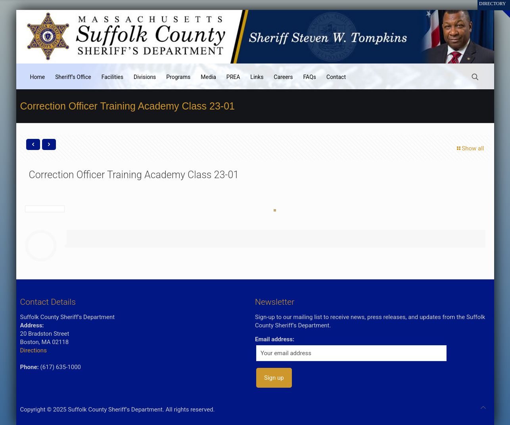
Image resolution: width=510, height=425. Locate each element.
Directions (33, 350)
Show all (470, 148)
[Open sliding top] (501, 9)
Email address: (274, 339)
